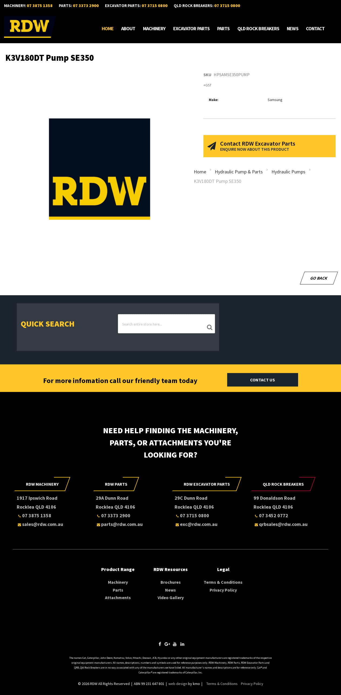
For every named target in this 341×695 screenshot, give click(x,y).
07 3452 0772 (271, 515)
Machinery (154, 28)
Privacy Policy (223, 589)
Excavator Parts (191, 28)
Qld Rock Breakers (258, 28)
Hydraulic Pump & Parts (239, 172)
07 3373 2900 (86, 5)
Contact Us (262, 379)
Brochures (171, 582)
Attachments (118, 597)
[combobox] (166, 324)
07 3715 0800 (155, 5)
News (292, 28)
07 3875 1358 (40, 5)
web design (177, 683)
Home (108, 28)
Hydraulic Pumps (288, 172)
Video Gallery (171, 597)
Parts (223, 28)
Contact (315, 28)
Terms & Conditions (223, 582)
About (128, 28)
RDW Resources (171, 569)
